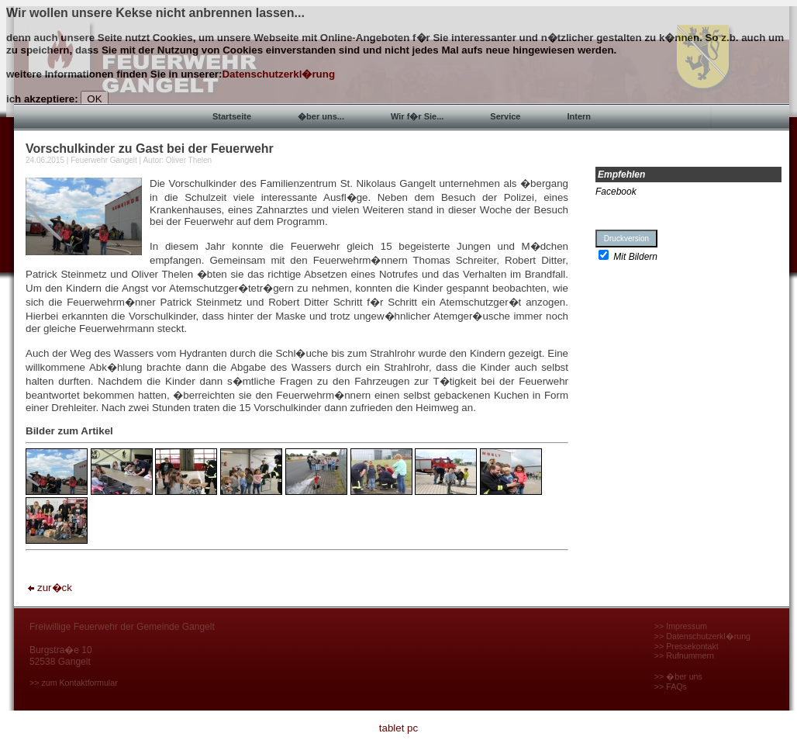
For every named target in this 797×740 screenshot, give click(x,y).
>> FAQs (670, 686)
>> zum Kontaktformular (73, 682)
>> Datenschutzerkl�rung (702, 636)
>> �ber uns (678, 676)
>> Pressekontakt (686, 646)
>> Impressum (680, 626)
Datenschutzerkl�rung (278, 74)
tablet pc (398, 728)
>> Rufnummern (684, 655)
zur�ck (49, 587)
